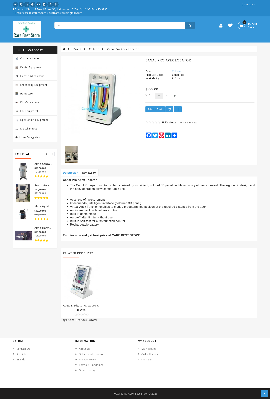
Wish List (147, 359)
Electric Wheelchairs (30, 76)
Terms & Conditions (91, 364)
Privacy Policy (87, 359)
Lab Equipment (27, 111)
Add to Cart (155, 109)
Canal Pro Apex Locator (123, 49)
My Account (148, 348)
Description (70, 172)
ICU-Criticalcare (27, 102)
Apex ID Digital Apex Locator (82, 305)
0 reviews (169, 122)
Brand (77, 49)
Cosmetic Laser (27, 58)
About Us (84, 348)
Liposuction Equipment (32, 119)
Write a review (188, 122)
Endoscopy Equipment (31, 84)
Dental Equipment (29, 67)
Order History (87, 370)
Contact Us (23, 348)
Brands (20, 359)
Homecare (24, 93)
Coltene (94, 49)
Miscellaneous (26, 128)
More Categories (29, 137)
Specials (21, 354)
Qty (147, 94)
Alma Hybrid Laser (46, 206)
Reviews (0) (89, 172)
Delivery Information (91, 354)
